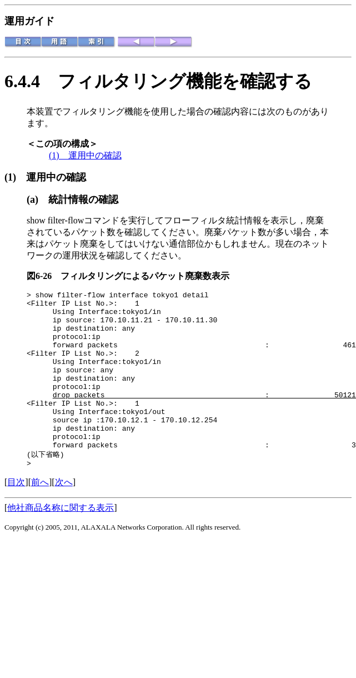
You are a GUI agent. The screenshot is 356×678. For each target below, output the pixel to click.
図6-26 (44, 276)
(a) (37, 199)
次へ (64, 516)
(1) (15, 177)
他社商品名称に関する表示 (60, 541)
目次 (16, 516)
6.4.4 (31, 81)
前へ (40, 516)
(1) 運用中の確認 (85, 155)
